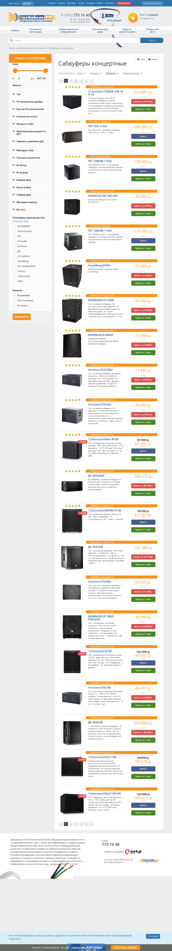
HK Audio (22, 241)
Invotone (22, 246)
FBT (19, 236)
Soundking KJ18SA (99, 265)
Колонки (40, 48)
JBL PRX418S (95, 546)
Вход (109, 15)
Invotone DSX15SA (99, 404)
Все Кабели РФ (32, 17)
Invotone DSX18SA (99, 581)
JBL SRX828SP (96, 475)
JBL (19, 251)
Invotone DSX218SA (100, 369)
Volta (20, 281)
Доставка (71, 3)
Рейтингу (111, 73)
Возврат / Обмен (95, 3)
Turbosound (23, 276)
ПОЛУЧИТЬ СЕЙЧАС (125, 947)
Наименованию (131, 73)
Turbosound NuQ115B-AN (104, 793)
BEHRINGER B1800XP (100, 334)
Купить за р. (143, 101)
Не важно (22, 305)
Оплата (61, 3)
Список (153, 59)
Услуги (81, 3)
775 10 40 (75, 15)
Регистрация (114, 20)
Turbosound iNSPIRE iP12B (104, 510)
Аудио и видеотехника (21, 48)
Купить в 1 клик (143, 109)
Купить (143, 136)
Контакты (109, 3)
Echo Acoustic (24, 231)
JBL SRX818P (95, 722)
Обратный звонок (152, 3)
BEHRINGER (23, 226)
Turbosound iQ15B (100, 651)
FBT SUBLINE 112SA (100, 230)
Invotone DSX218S (99, 687)
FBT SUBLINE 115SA (100, 161)
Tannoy (21, 271)
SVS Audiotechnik (26, 266)
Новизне (94, 73)
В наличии (23, 295)
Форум (52, 3)
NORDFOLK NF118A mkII (103, 195)
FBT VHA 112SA (97, 126)
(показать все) (21, 221)
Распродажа (124, 3)
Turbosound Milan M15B (103, 439)
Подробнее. (15, 938)
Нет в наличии (25, 300)
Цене (80, 73)
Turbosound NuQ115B (102, 757)
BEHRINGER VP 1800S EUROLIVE (101, 618)
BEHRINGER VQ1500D (101, 300)
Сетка (141, 59)
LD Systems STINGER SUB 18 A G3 (105, 93)
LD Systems (23, 256)
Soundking (22, 261)
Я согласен (153, 936)
